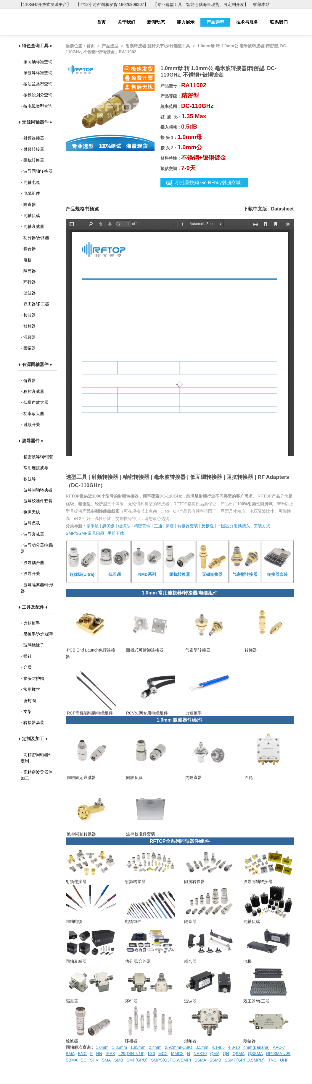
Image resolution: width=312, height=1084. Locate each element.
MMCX (177, 1053)
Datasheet (282, 208)
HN (99, 1053)
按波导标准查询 (37, 72)
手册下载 (115, 533)
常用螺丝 (31, 689)
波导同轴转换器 (37, 171)
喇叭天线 (31, 512)
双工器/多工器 (36, 304)
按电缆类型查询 (37, 106)
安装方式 (262, 526)
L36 (151, 1053)
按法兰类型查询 (37, 84)
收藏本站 (261, 4)
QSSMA (255, 1053)
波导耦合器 (33, 562)
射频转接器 (33, 149)
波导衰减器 (33, 534)
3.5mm (202, 1047)
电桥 (27, 259)
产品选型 (215, 22)
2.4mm (155, 1047)
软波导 (29, 479)
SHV (94, 1060)
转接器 (250, 650)
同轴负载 (31, 215)
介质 (27, 667)
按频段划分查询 (37, 95)
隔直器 (29, 204)
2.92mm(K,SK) (178, 1047)
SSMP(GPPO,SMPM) (245, 1060)
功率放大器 (33, 413)
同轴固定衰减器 (81, 777)
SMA (106, 1060)
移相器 (29, 326)
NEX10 (200, 1053)
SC (83, 1060)
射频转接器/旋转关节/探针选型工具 (158, 45)
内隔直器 (193, 777)
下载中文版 (255, 208)
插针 (27, 656)
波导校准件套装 (37, 500)
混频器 (29, 337)
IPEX (110, 1053)
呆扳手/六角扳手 (38, 634)
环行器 (29, 282)
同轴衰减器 (33, 226)
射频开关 (31, 424)
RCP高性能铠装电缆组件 (89, 713)
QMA (214, 1053)
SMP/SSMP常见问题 (85, 533)
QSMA (238, 1053)
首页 (101, 22)
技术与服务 (247, 22)
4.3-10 (234, 1047)
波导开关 (31, 573)
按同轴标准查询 (37, 61)
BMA (70, 1053)
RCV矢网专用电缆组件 (146, 713)
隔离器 (29, 270)
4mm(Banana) (256, 1047)
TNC (272, 1060)
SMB (118, 1060)
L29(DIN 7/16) (131, 1053)
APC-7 (279, 1047)
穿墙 (169, 526)
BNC (82, 1053)
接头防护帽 (33, 678)
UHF (284, 1060)
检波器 (29, 315)
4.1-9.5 (218, 1047)
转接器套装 (33, 722)
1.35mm (119, 1047)
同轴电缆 (31, 182)
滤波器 (29, 293)
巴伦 (248, 777)
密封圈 (29, 700)
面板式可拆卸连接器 (144, 650)
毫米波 (92, 526)
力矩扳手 (31, 623)
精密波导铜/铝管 (38, 456)
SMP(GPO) (136, 1060)
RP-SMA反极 (278, 1053)
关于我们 (126, 22)
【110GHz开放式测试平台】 (45, 4)
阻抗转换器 (33, 160)
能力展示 (185, 22)
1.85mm (138, 1047)
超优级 (108, 526)
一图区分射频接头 (233, 526)
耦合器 (29, 248)
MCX (163, 1053)
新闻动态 (156, 22)
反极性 (207, 526)
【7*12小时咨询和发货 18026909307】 (112, 4)
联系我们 (279, 22)
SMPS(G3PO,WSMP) (171, 1060)
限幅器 (29, 348)
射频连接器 (33, 138)
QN (226, 1053)
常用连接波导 (35, 467)
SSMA (200, 1060)
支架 (27, 711)
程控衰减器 (33, 391)
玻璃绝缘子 (33, 645)
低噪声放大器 (35, 402)
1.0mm (102, 1047)
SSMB (215, 1060)
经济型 (124, 526)
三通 (158, 526)
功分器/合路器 (36, 237)
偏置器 (29, 380)
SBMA (71, 1060)
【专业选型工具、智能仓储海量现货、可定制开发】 (200, 4)
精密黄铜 (142, 526)
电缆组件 (31, 193)
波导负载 (31, 523)
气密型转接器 (197, 650)
